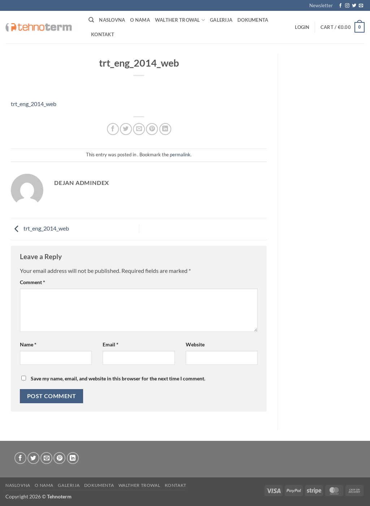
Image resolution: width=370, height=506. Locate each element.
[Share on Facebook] (113, 129)
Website (195, 344)
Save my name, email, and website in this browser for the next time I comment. (118, 378)
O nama (140, 20)
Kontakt (102, 34)
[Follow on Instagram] (347, 5)
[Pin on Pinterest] (152, 129)
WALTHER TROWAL (180, 20)
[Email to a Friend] (139, 129)
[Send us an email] (361, 5)
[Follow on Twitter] (354, 5)
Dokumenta (252, 20)
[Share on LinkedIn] (165, 129)
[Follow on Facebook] (340, 5)
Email (111, 344)
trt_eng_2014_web (33, 103)
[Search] (91, 20)
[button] (321, 5)
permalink (180, 154)
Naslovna (112, 20)
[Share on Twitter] (126, 129)
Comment (32, 282)
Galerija (221, 20)
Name (28, 344)
